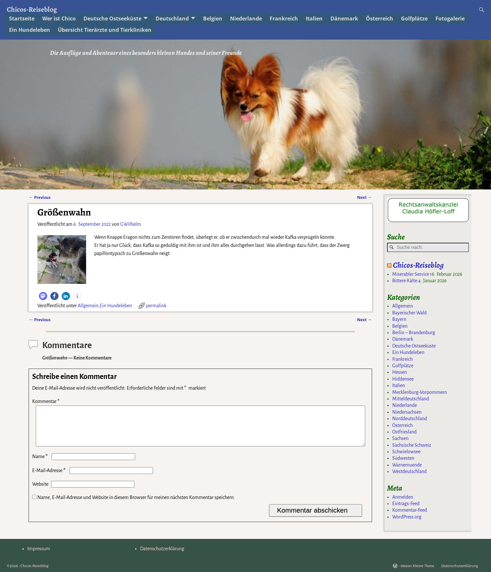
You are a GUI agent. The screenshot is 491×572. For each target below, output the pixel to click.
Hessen (399, 372)
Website (40, 491)
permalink (156, 305)
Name (40, 464)
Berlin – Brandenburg (413, 332)
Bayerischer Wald (409, 312)
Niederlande (246, 18)
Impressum (38, 548)
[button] (43, 296)
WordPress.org (406, 516)
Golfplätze (414, 18)
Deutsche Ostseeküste (112, 18)
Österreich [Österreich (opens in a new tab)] (379, 18)
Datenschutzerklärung (162, 548)
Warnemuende (407, 465)
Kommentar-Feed (409, 510)
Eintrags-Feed (406, 503)
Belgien (399, 326)
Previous (39, 197)
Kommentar (46, 401)
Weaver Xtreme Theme (417, 566)
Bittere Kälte (404, 280)
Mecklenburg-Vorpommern (419, 392)
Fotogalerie (450, 18)
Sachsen (400, 438)
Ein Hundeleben (116, 305)
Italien (314, 18)
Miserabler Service (410, 274)
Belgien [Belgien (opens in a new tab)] (212, 18)
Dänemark (402, 339)
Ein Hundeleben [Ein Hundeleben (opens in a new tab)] (29, 29)
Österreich (402, 425)
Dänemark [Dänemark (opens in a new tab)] (344, 18)
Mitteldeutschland (410, 398)
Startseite (21, 18)
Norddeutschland (409, 418)
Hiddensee (403, 379)
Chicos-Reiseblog (32, 9)
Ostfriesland (404, 431)
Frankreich (402, 359)
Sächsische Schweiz (411, 445)
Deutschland (172, 18)
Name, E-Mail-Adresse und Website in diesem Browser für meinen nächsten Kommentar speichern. (136, 505)
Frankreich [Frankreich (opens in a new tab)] (284, 18)
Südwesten (403, 458)
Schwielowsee (406, 451)
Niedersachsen (406, 412)
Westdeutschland (409, 471)
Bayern (399, 319)
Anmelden (402, 497)
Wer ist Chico (59, 18)
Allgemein (88, 305)
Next (364, 197)
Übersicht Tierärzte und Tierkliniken (104, 29)
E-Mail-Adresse (49, 478)
